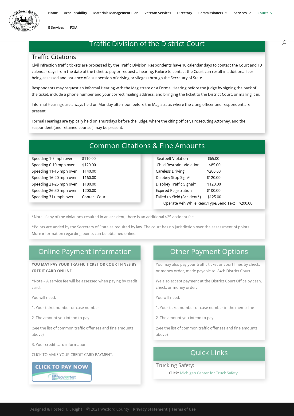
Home (53, 13)
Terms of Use (184, 409)
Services (240, 13)
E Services (56, 28)
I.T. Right (74, 409)
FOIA (73, 28)
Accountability (75, 13)
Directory (184, 13)
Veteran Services (158, 13)
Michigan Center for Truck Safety (209, 373)
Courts (263, 13)
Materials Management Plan (115, 13)
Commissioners (210, 13)
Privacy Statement (150, 409)
